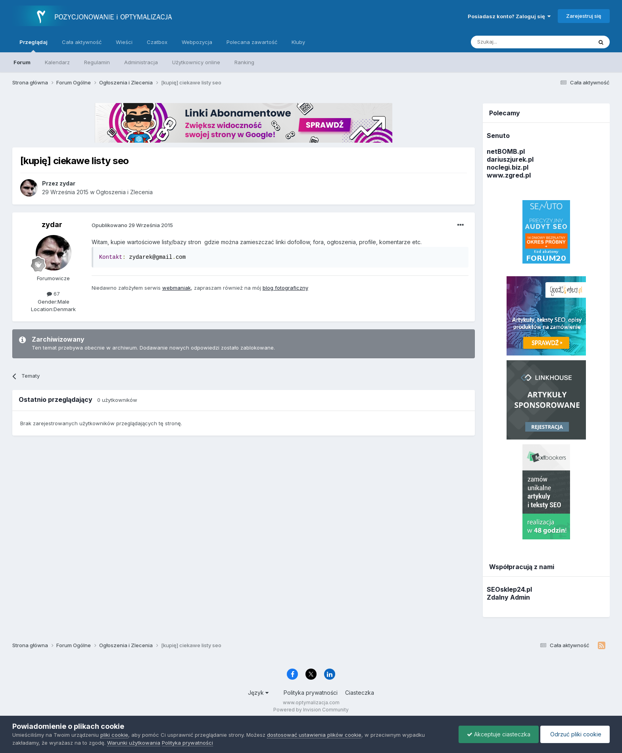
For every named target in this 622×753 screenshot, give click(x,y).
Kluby (298, 42)
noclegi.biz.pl (507, 167)
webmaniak (176, 288)
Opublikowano (132, 225)
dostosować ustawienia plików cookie (314, 735)
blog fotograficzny (285, 288)
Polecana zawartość (252, 42)
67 (53, 293)
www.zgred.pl (509, 175)
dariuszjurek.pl (510, 159)
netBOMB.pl (506, 151)
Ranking (244, 62)
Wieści (124, 42)
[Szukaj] (512, 42)
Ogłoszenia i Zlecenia (124, 192)
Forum (22, 62)
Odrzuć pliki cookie (575, 734)
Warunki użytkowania (133, 743)
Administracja (141, 62)
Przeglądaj (33, 45)
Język (258, 692)
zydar (52, 224)
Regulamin (97, 62)
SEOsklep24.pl (509, 589)
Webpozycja (197, 42)
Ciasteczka (359, 692)
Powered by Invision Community (311, 710)
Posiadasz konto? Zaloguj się (509, 16)
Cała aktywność (82, 42)
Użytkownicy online (196, 62)
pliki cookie (114, 735)
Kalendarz (57, 62)
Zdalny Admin (508, 597)
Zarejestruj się (583, 16)
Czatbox (157, 42)
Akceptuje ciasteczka (498, 734)
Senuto (498, 136)
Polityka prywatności (311, 692)
